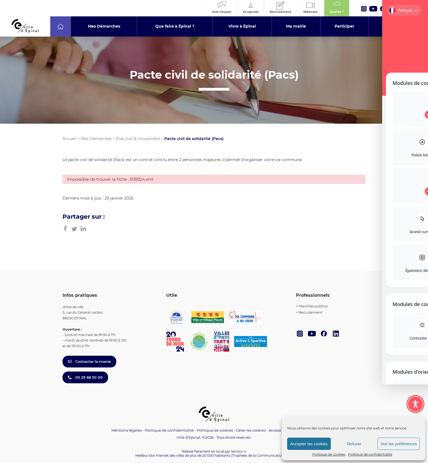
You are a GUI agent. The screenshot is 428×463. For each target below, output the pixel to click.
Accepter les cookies (309, 443)
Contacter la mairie (89, 361)
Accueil (69, 138)
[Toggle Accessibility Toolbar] (415, 404)
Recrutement (310, 312)
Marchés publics (313, 306)
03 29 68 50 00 (85, 377)
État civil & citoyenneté (138, 138)
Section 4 (238, 451)
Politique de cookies (328, 454)
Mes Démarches (96, 138)
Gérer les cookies (251, 430)
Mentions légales (126, 430)
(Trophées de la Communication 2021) (262, 455)
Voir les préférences (399, 443)
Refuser (354, 443)
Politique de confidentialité (370, 454)
